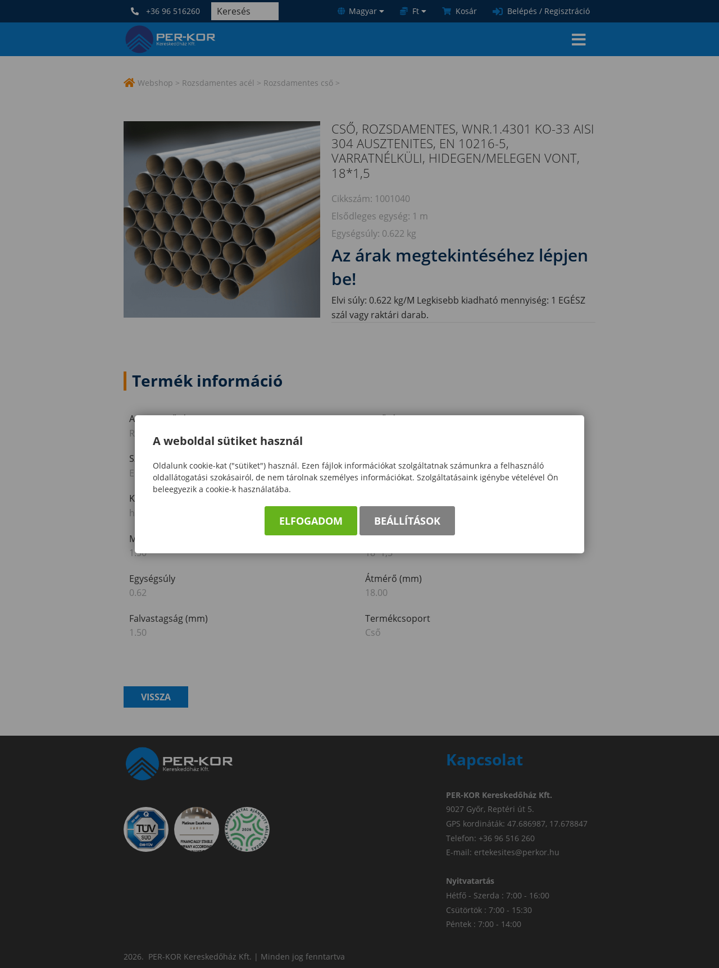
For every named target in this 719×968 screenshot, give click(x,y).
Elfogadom (311, 522)
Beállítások (407, 522)
